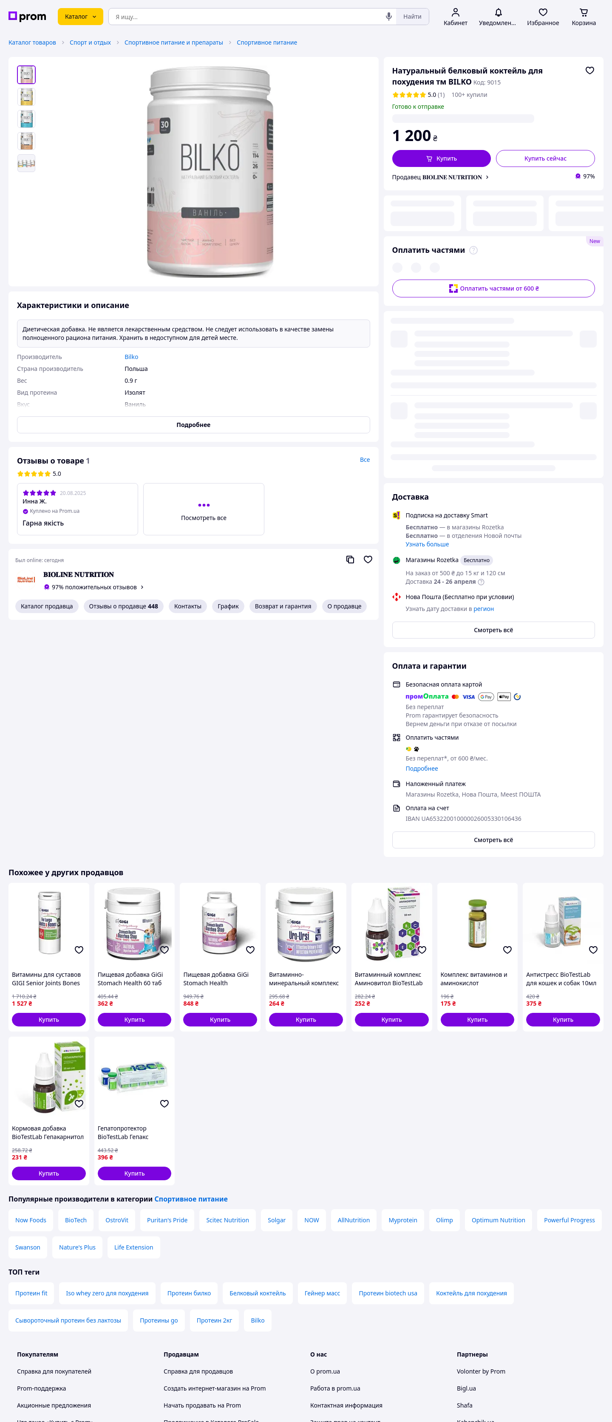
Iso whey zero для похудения (107, 1063)
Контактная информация (346, 1175)
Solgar (277, 990)
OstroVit (116, 990)
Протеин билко (189, 1063)
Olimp (444, 990)
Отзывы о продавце (123, 606)
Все (365, 459)
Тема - (198, 1351)
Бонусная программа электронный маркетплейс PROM (214, 1307)
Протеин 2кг (214, 1090)
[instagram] (492, 1351)
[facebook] (477, 1351)
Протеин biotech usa (388, 1063)
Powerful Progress (569, 990)
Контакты (187, 606)
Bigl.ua (466, 1158)
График (228, 606)
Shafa (465, 1175)
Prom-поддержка (41, 1158)
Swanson (27, 1017)
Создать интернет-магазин (202, 1158)
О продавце (345, 606)
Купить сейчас (545, 158)
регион (470, 118)
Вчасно (467, 1209)
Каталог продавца (47, 606)
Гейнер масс (322, 1063)
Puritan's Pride (167, 990)
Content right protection (344, 1209)
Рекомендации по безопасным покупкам (76, 1226)
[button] (441, 158)
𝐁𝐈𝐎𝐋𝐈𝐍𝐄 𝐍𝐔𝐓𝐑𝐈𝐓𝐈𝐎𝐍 (78, 574)
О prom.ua (325, 1141)
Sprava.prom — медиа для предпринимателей (230, 1209)
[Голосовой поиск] (389, 16)
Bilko (257, 1090)
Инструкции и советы (48, 1269)
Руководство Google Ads (198, 1328)
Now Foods (30, 990)
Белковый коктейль (258, 1063)
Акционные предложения (54, 1175)
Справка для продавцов (198, 1141)
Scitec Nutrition (227, 990)
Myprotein (402, 990)
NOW (311, 990)
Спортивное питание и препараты (174, 42)
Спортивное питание (267, 42)
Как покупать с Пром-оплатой (60, 1209)
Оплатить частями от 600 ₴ (493, 231)
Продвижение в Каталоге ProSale (211, 1192)
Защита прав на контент (345, 1192)
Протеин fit (31, 1063)
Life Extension (133, 1017)
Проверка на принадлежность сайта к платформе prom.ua (71, 1247)
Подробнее (422, 538)
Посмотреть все (204, 518)
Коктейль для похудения (471, 1063)
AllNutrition (354, 990)
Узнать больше (427, 314)
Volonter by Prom (481, 1141)
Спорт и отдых (90, 42)
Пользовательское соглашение (208, 1252)
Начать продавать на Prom (202, 1175)
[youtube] (462, 1351)
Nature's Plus (77, 1017)
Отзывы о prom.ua (336, 1226)
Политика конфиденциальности (210, 1269)
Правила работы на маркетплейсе (213, 1286)
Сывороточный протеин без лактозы (68, 1090)
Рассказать (350, 1407)
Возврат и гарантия (283, 606)
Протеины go (159, 1090)
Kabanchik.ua (475, 1192)
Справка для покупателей (54, 1141)
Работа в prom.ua (335, 1158)
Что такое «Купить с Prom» (55, 1192)
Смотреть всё (493, 400)
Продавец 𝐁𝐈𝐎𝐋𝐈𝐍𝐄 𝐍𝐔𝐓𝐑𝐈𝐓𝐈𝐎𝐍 (437, 177)
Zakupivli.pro (475, 1226)
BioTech (76, 990)
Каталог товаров (32, 42)
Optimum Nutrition (498, 990)
